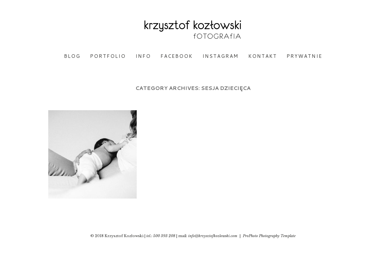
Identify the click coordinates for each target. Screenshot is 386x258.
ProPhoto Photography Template (269, 236)
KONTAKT (262, 56)
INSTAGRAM (220, 56)
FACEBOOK (177, 56)
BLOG (72, 56)
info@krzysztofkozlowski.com (212, 236)
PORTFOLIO (108, 56)
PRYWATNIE (304, 56)
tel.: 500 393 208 (160, 236)
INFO (143, 56)
